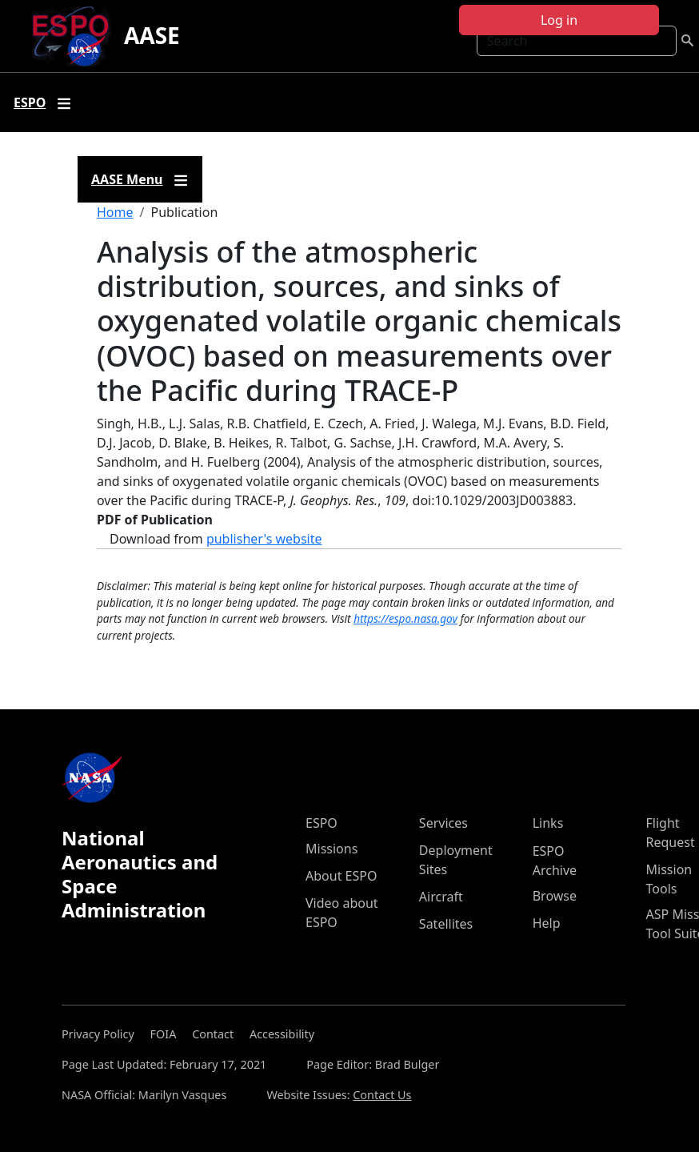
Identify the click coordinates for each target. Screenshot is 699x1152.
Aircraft (441, 896)
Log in (559, 20)
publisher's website (264, 539)
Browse (555, 896)
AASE (152, 35)
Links (548, 823)
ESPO (322, 823)
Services (443, 823)
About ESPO (341, 876)
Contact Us (382, 1094)
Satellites (446, 924)
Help (547, 923)
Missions (331, 848)
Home (115, 212)
